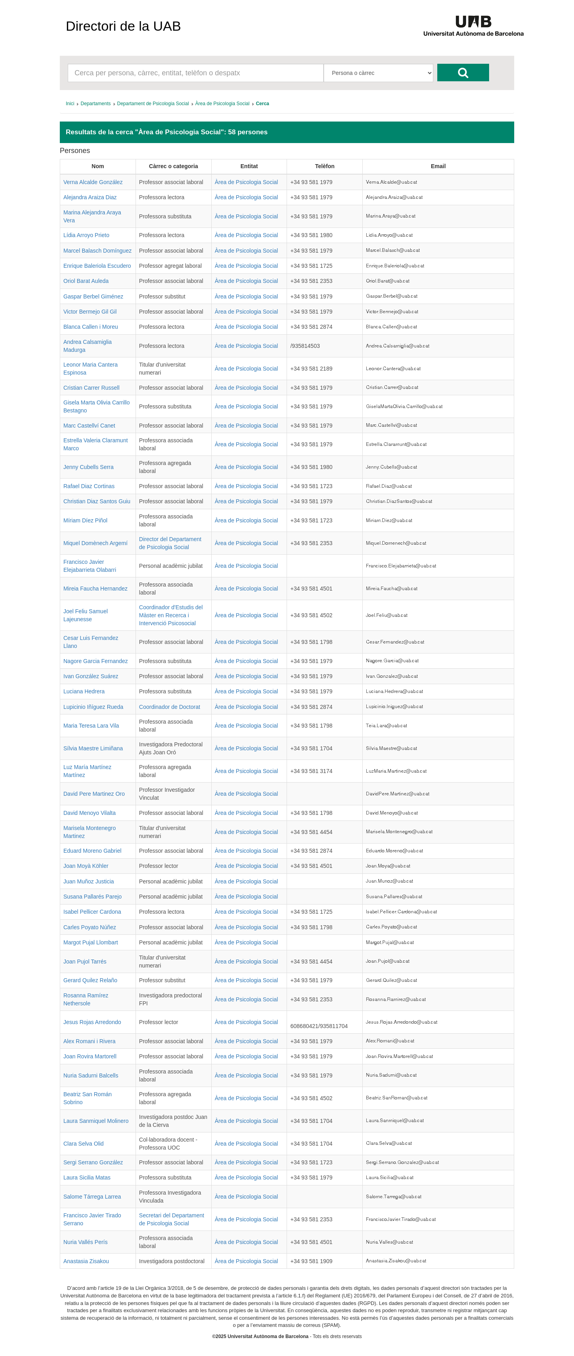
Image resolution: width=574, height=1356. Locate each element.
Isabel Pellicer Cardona (92, 912)
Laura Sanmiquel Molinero (95, 1121)
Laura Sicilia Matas (86, 1177)
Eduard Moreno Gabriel (92, 851)
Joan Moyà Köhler (85, 866)
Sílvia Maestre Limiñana (93, 748)
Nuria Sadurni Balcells (90, 1075)
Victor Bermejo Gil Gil (90, 311)
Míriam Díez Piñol (85, 520)
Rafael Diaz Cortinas (88, 486)
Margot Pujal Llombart (90, 942)
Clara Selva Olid (83, 1143)
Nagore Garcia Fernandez (95, 661)
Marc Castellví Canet (89, 425)
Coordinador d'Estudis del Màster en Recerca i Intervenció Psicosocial (171, 615)
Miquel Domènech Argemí (95, 543)
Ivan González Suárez (90, 676)
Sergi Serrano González (93, 1162)
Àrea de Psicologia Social (246, 182)
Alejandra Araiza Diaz (90, 197)
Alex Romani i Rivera (89, 1041)
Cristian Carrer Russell (91, 388)
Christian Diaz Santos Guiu (96, 501)
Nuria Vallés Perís (85, 1242)
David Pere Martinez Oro (94, 794)
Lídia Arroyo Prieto (86, 235)
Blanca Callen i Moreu (90, 327)
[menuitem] (70, 103)
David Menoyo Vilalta (89, 813)
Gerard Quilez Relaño (90, 980)
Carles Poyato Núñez (89, 927)
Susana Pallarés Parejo (92, 896)
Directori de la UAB (123, 25)
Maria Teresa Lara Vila (91, 725)
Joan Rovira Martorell (89, 1056)
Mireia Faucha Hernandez (95, 588)
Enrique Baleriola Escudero (97, 266)
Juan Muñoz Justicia (88, 881)
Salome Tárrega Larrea (92, 1196)
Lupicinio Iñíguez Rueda (93, 707)
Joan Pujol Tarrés (84, 961)
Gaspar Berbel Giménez (93, 296)
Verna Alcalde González (93, 182)
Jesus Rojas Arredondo (92, 1022)
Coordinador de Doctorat (169, 707)
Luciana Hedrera (84, 691)
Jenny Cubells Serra (88, 467)
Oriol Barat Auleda (86, 281)
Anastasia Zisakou (86, 1261)
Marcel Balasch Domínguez (97, 250)
